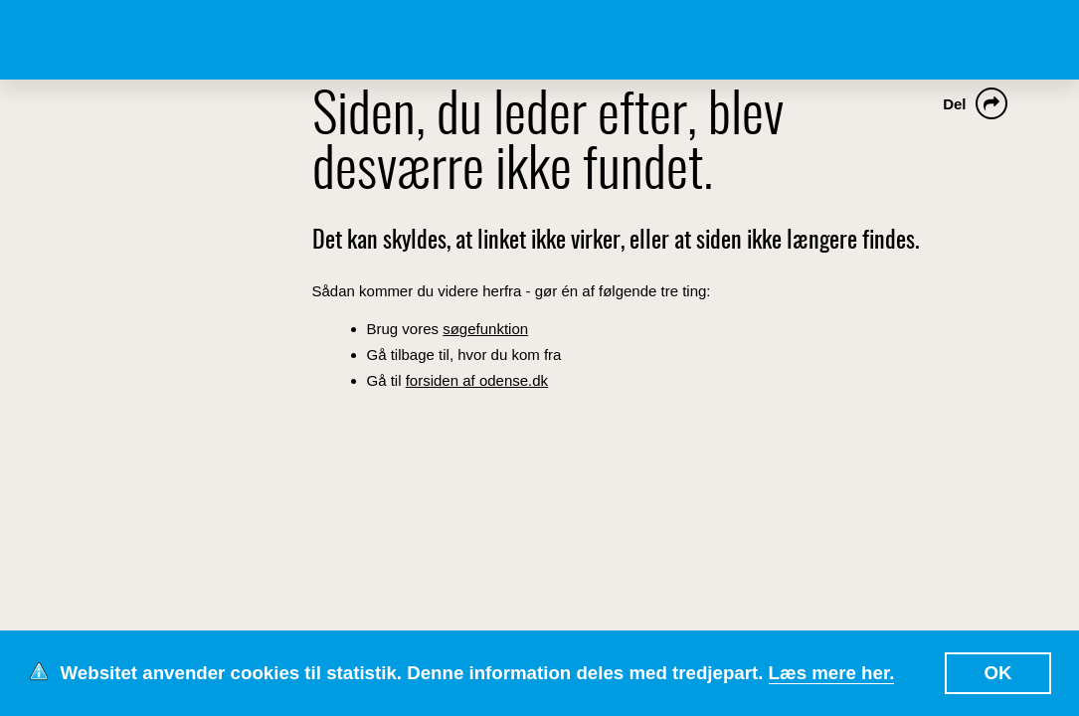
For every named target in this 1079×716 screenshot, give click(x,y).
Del (954, 103)
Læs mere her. (832, 672)
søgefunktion (485, 328)
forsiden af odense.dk (477, 380)
